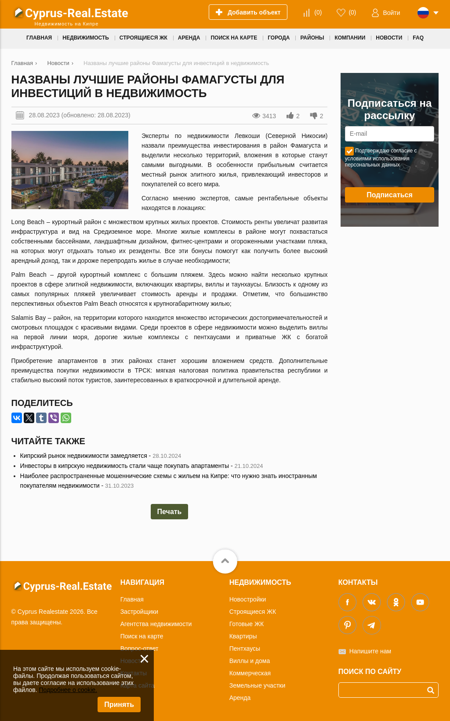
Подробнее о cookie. (68, 689)
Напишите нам (370, 651)
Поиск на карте (141, 636)
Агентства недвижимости (156, 623)
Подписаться (390, 195)
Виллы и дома (249, 660)
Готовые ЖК (246, 623)
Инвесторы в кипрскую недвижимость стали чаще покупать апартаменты (124, 465)
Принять (119, 704)
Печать (169, 511)
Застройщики (139, 611)
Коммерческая (250, 673)
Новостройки (247, 599)
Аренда (240, 697)
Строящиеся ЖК (252, 611)
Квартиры (243, 636)
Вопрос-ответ (139, 648)
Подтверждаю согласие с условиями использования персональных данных (381, 158)
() (318, 12)
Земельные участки (257, 685)
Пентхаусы (244, 648)
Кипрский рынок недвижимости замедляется (83, 455)
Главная (132, 599)
